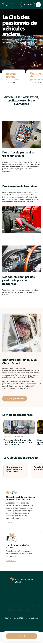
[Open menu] (38, 4)
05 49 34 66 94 (34, 606)
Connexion (27, 5)
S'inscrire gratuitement (15, 399)
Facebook (11, 610)
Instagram (31, 610)
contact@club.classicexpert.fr (14, 606)
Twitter (21, 610)
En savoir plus (11, 522)
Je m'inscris (21, 636)
